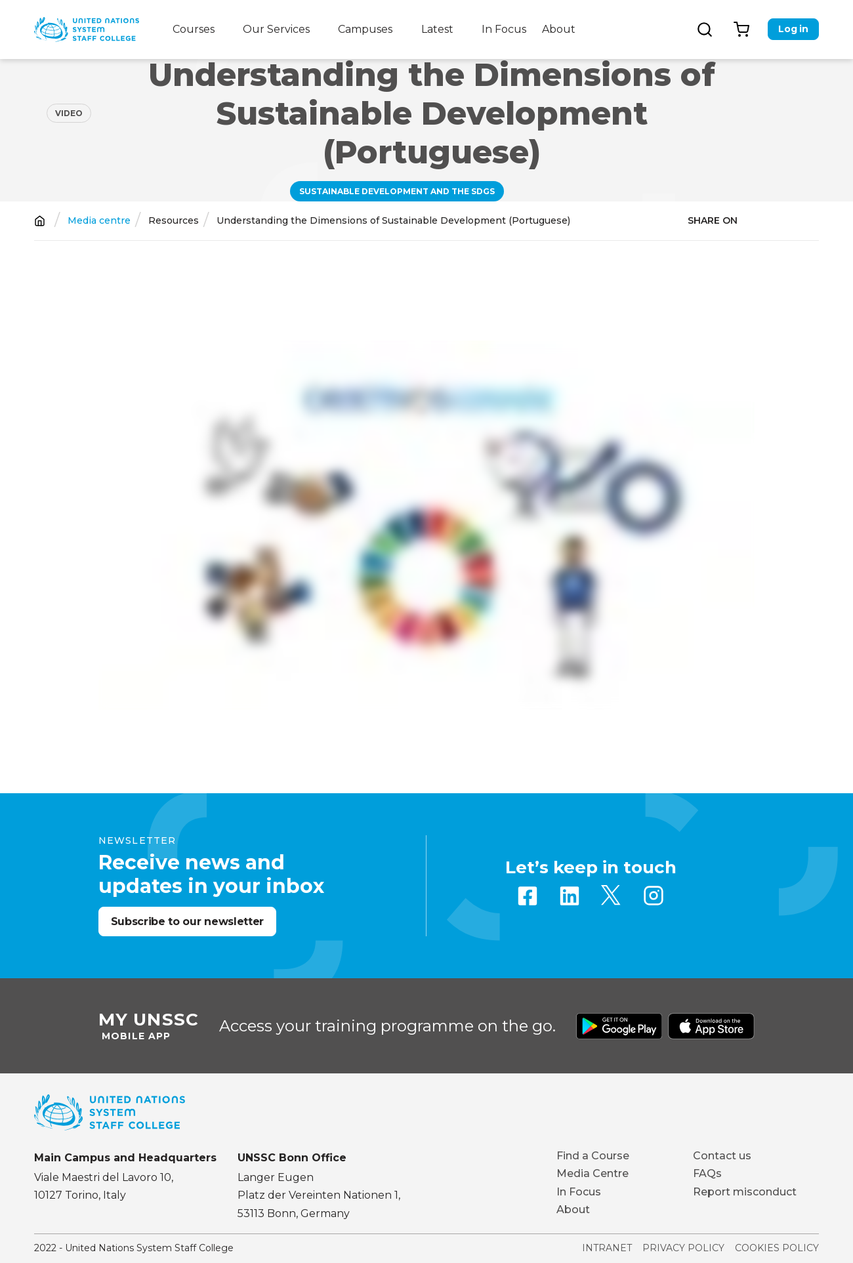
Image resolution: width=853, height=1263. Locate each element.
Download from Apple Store (711, 1026)
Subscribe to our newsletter (187, 921)
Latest (437, 29)
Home (39, 220)
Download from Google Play (619, 1026)
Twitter (611, 895)
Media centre (99, 220)
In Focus (504, 29)
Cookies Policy (777, 1248)
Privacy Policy (683, 1248)
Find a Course (592, 1155)
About (558, 29)
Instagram (653, 895)
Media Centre (592, 1173)
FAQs (707, 1173)
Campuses (365, 29)
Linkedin (569, 895)
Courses (194, 29)
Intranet (607, 1248)
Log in (793, 29)
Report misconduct (745, 1192)
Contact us (722, 1155)
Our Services (276, 29)
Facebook (527, 895)
